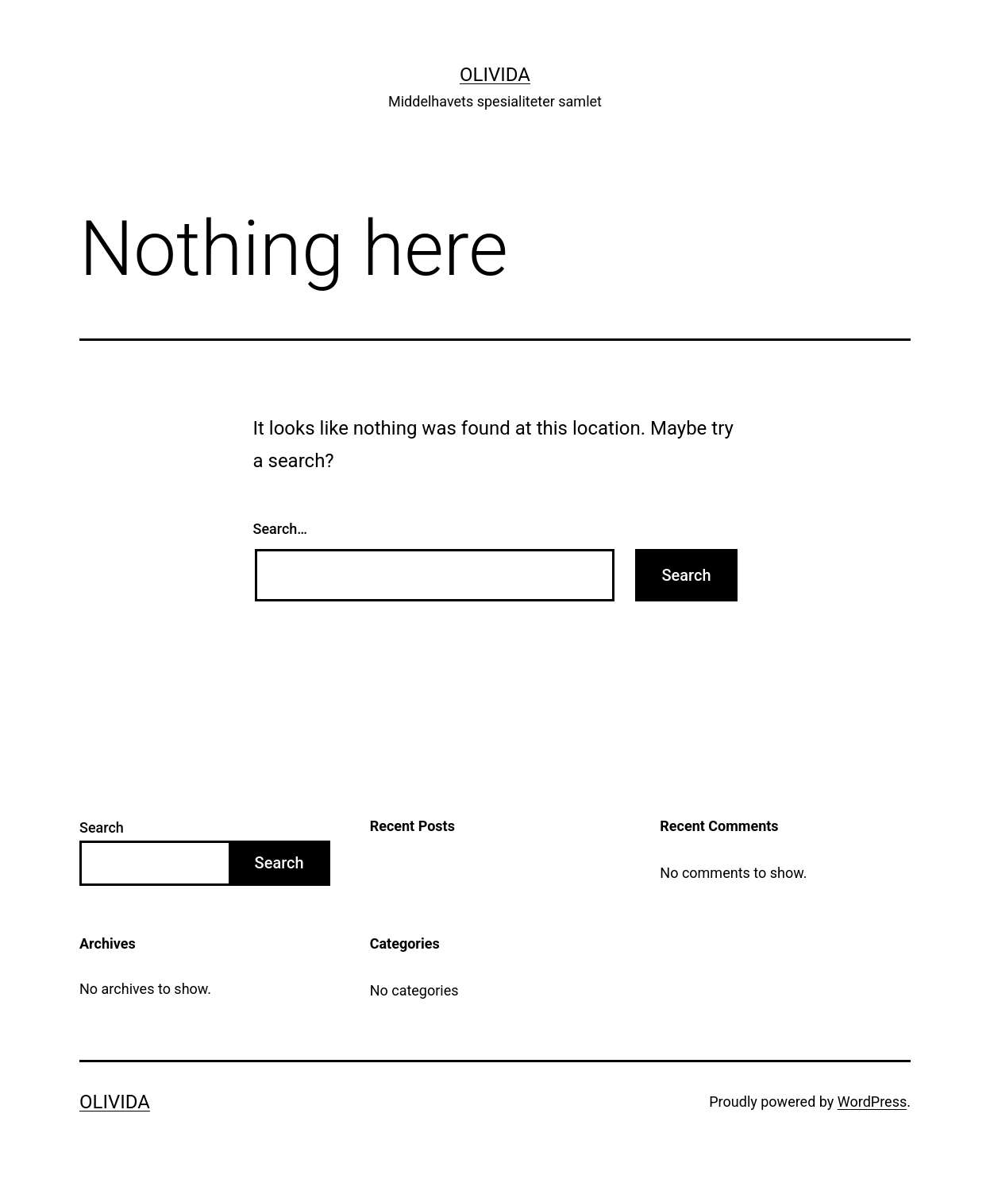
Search (101, 827)
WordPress (872, 1101)
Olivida (495, 75)
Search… (280, 528)
